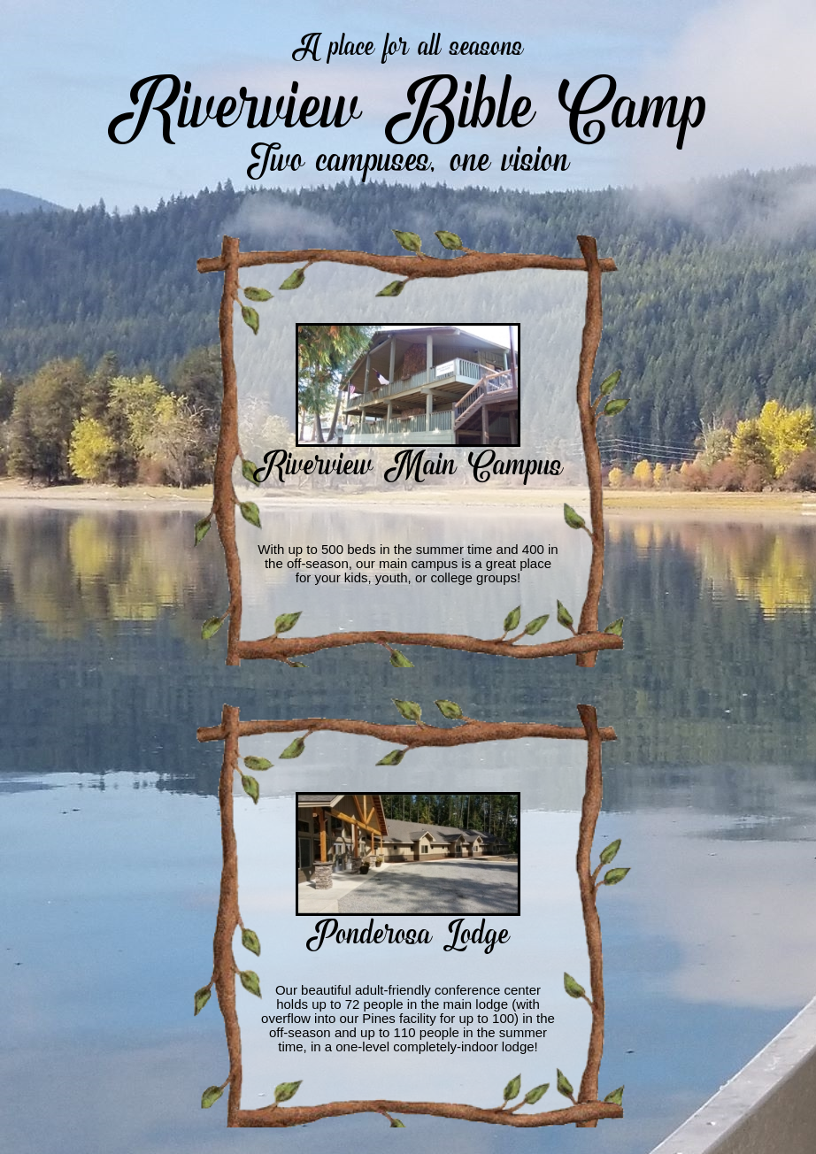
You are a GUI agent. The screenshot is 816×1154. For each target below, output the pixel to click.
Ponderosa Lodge (408, 930)
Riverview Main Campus (408, 461)
